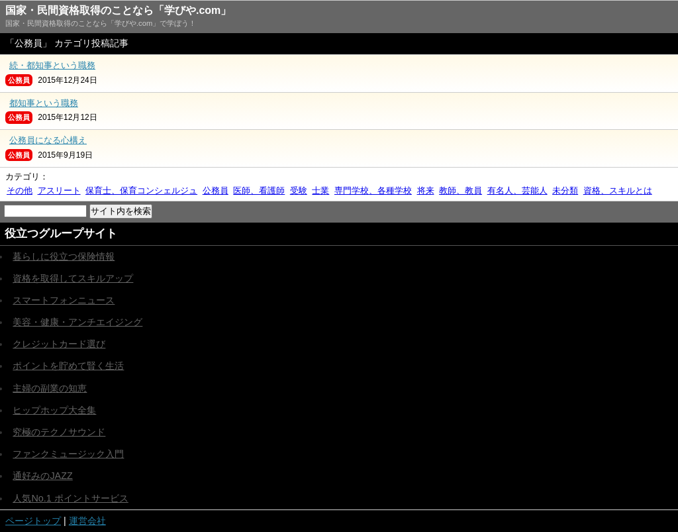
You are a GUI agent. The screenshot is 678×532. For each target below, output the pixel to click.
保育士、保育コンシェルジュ (141, 190)
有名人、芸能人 (517, 190)
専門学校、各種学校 (373, 190)
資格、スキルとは (617, 190)
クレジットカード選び (59, 344)
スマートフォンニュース (64, 300)
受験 (298, 190)
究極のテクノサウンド (59, 432)
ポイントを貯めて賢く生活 (68, 365)
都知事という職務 (43, 103)
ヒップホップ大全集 (54, 410)
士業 (320, 190)
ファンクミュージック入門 (68, 454)
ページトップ (33, 520)
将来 (425, 190)
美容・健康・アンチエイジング (77, 322)
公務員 (215, 190)
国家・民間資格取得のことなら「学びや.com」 (118, 10)
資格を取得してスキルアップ (73, 278)
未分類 (565, 190)
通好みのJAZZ (42, 475)
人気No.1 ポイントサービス (70, 498)
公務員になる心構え (48, 140)
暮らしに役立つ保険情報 (64, 256)
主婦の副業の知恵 (50, 388)
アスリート (59, 190)
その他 (19, 190)
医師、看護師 (259, 190)
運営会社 (87, 520)
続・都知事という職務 (52, 65)
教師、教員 (460, 190)
